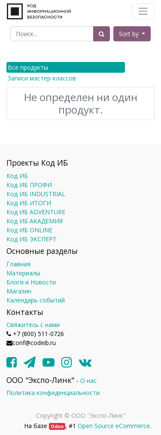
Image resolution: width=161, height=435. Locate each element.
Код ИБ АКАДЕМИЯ (34, 221)
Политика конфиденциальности (53, 393)
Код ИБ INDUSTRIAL (35, 194)
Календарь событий (35, 300)
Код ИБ (17, 176)
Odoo (57, 426)
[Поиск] (101, 33)
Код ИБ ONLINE (29, 230)
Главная (18, 264)
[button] (132, 33)
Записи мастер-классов (42, 78)
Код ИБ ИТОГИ (28, 203)
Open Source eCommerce (114, 426)
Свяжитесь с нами (33, 325)
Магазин (18, 291)
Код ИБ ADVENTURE (35, 212)
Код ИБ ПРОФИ (29, 185)
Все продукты (28, 67)
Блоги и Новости (31, 282)
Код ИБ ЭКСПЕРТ (31, 239)
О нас (88, 380)
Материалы (23, 273)
